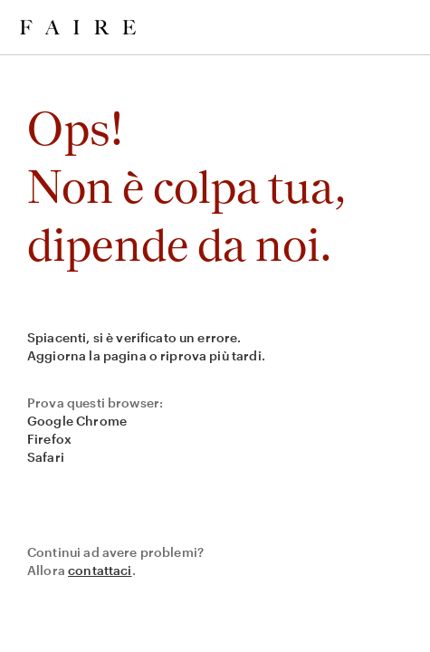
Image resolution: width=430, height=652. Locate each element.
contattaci (100, 570)
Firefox (49, 438)
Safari (45, 457)
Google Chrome (77, 420)
